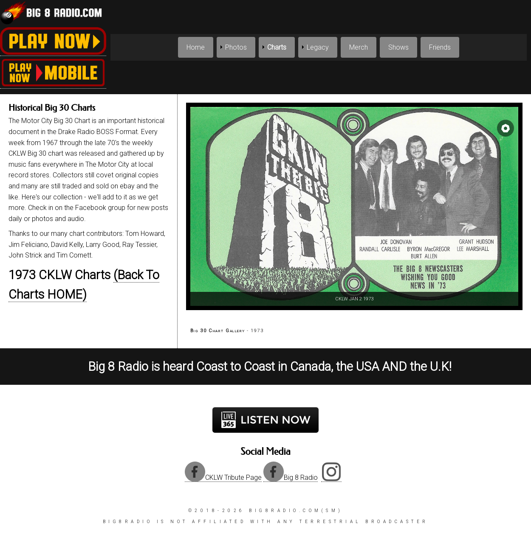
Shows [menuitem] (398, 47)
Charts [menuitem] (276, 47)
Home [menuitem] (195, 47)
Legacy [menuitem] (318, 47)
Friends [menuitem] (440, 47)
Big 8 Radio (290, 477)
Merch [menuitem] (358, 47)
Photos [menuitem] (236, 47)
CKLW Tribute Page (223, 477)
